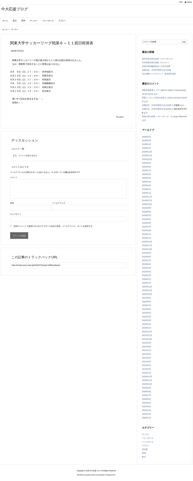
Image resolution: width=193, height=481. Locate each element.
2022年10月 (147, 294)
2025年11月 (147, 155)
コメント (14, 177)
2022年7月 (146, 305)
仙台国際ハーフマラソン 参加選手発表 (159, 74)
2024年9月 (146, 208)
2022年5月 (146, 313)
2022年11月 (147, 290)
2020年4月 (146, 406)
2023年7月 (146, 260)
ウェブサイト (15, 214)
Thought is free (110, 475)
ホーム (5, 29)
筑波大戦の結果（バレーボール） (156, 116)
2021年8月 (146, 346)
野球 (144, 453)
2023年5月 (146, 268)
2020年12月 (147, 376)
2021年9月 (146, 343)
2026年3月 (146, 140)
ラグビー (146, 445)
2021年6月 (146, 354)
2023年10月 (147, 249)
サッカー (14, 29)
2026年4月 (146, 137)
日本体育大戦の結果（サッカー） (156, 62)
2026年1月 (146, 148)
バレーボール (147, 438)
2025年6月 (146, 174)
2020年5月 (146, 403)
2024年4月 (146, 227)
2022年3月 (146, 320)
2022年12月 (147, 287)
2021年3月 (146, 365)
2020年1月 (146, 418)
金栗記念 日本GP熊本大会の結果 (156, 70)
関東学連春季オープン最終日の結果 (157, 90)
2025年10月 (147, 159)
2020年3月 (146, 410)
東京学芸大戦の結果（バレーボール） (158, 59)
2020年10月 (147, 384)
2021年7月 (146, 350)
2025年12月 (147, 152)
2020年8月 (146, 391)
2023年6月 (146, 264)
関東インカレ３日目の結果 (153, 98)
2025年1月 (146, 193)
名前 (12, 203)
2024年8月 (146, 212)
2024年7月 (146, 215)
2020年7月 (146, 395)
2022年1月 (146, 328)
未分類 (145, 449)
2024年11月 (147, 200)
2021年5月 (146, 358)
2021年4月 (146, 361)
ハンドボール (147, 442)
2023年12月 (147, 242)
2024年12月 (147, 197)
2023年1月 (146, 283)
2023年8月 (146, 257)
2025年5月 (146, 178)
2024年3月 (146, 230)
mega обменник (180, 116)
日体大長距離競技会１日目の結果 (156, 66)
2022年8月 (146, 302)
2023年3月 (146, 275)
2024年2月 (146, 234)
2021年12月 (147, 331)
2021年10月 (147, 339)
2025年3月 (146, 185)
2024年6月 (146, 219)
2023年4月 (146, 272)
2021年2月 (146, 369)
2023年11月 (147, 245)
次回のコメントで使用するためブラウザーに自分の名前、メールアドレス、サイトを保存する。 (53, 226)
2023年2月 (146, 279)
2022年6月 (146, 309)
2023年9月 (146, 253)
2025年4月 (146, 182)
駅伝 (144, 457)
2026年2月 (146, 144)
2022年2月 (146, 324)
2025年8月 (146, 167)
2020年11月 (147, 380)
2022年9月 (146, 298)
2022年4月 (146, 316)
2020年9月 (146, 388)
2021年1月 (146, 373)
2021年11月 (147, 335)
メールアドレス (58, 203)
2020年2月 (146, 414)
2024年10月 (147, 204)
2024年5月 (146, 223)
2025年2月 (146, 189)
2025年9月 (146, 163)
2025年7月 (146, 170)
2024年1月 (146, 238)
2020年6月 (146, 399)
